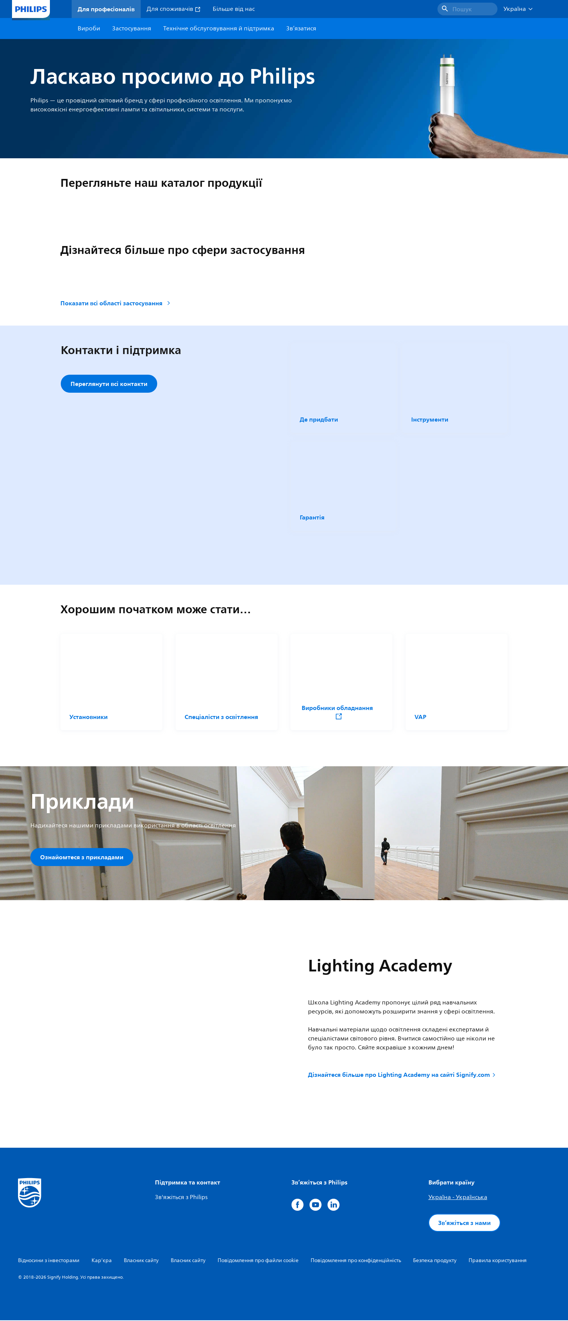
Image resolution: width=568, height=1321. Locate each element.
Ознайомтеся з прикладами (81, 857)
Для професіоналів (106, 9)
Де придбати (319, 419)
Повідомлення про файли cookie (258, 1261)
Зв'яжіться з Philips (181, 1198)
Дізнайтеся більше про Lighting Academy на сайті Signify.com (402, 1075)
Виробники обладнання (337, 711)
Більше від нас (234, 9)
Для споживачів (174, 9)
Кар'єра (102, 1261)
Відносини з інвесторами (49, 1261)
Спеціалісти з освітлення (221, 716)
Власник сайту (141, 1261)
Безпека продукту (435, 1261)
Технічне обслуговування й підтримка (218, 28)
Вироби (89, 28)
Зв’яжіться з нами (464, 1223)
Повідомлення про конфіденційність (356, 1261)
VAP (420, 716)
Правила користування (498, 1261)
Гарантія (312, 517)
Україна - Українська (457, 1198)
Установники (88, 716)
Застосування (131, 28)
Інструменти (429, 419)
